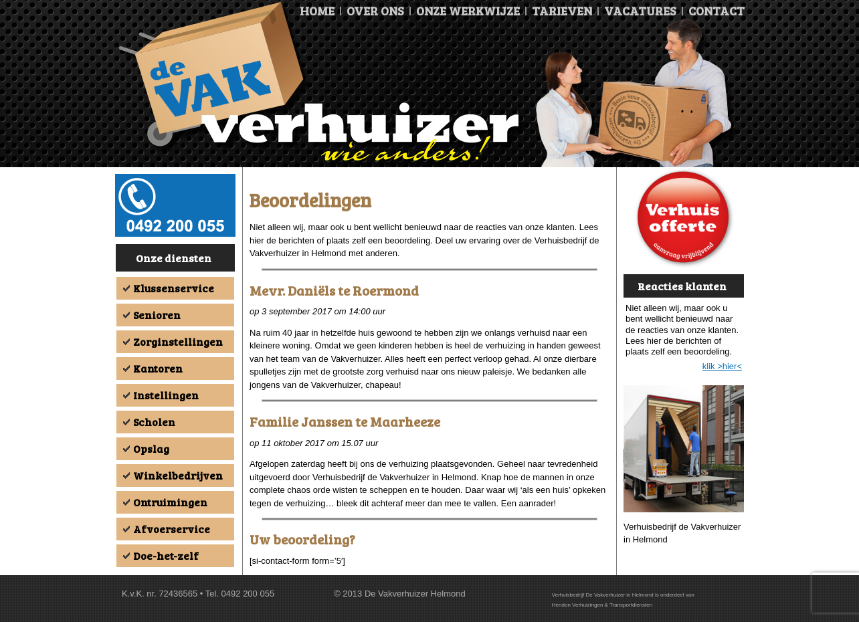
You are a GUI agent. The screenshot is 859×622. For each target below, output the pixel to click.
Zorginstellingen (178, 341)
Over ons (375, 11)
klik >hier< (722, 366)
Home (317, 11)
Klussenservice (173, 288)
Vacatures (640, 11)
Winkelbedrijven (178, 475)
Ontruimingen (170, 502)
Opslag (151, 448)
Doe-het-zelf (166, 555)
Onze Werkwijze (468, 11)
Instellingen (166, 395)
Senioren (157, 315)
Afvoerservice (171, 529)
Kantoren (158, 368)
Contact (716, 11)
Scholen (154, 422)
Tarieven (562, 11)
